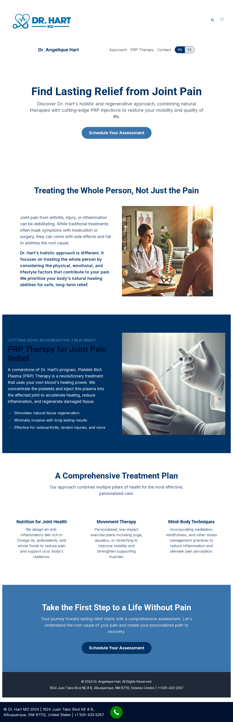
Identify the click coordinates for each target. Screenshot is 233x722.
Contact (164, 49)
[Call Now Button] (116, 712)
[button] (213, 20)
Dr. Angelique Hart (58, 49)
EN (180, 50)
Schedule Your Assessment (116, 132)
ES (190, 50)
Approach (118, 49)
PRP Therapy (142, 49)
